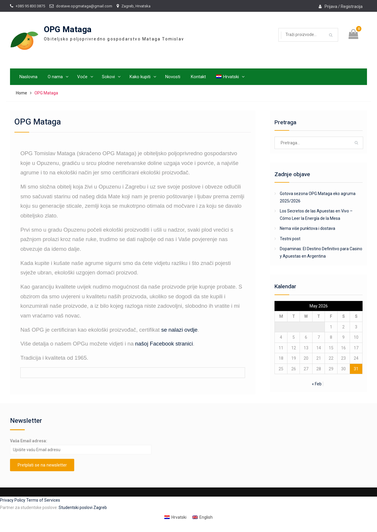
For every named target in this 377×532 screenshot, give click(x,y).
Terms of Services (43, 500)
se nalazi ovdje (179, 330)
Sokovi (108, 76)
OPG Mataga (68, 30)
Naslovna (28, 76)
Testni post (290, 238)
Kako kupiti (140, 76)
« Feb (317, 384)
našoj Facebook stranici (164, 344)
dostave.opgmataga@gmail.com (84, 6)
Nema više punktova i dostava (307, 228)
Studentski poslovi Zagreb (83, 507)
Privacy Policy (13, 500)
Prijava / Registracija (344, 6)
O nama (55, 76)
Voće (82, 76)
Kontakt (198, 76)
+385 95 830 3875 (30, 6)
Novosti (172, 76)
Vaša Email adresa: (28, 440)
